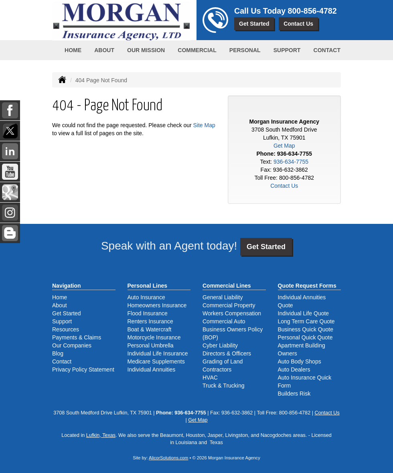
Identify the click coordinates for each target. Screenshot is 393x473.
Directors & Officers (227, 353)
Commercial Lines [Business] (227, 285)
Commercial (197, 50)
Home (73, 50)
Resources (65, 329)
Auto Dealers (294, 369)
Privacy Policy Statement (83, 369)
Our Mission (146, 50)
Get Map (284, 145)
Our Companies (71, 345)
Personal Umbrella (151, 345)
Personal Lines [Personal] (148, 285)
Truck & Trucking (224, 385)
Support (62, 321)
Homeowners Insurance (157, 305)
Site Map (204, 125)
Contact (327, 50)
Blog (57, 353)
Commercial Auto (224, 321)
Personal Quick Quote (305, 337)
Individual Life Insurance (158, 353)
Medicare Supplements (156, 361)
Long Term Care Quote (306, 321)
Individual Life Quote (303, 313)
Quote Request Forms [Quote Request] (307, 285)
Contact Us (298, 23)
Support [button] (287, 50)
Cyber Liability (220, 345)
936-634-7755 (294, 153)
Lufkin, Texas (100, 435)
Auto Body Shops (299, 361)
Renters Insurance (150, 321)
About (104, 50)
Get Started (254, 23)
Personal (245, 50)
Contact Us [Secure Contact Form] (284, 186)
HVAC (210, 377)
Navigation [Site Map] (66, 285)
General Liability (223, 297)
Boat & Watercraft (150, 329)
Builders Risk (294, 393)
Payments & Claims (76, 337)
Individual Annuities (152, 369)
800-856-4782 (312, 10)
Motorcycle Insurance (154, 337)
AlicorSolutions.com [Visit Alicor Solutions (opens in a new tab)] (168, 457)
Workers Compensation (232, 313)
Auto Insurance (146, 297)
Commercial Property (229, 305)
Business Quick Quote (306, 329)
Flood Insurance (148, 313)
